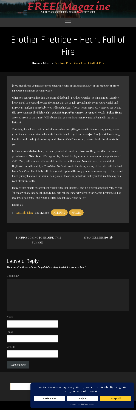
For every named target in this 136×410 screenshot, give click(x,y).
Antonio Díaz (24, 212)
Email (10, 332)
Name (10, 317)
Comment (13, 275)
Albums (59, 212)
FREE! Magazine (68, 7)
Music (76, 212)
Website (11, 347)
